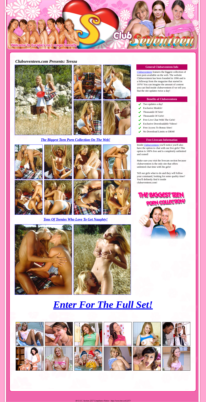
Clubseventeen (144, 71)
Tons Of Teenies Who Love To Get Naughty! (75, 219)
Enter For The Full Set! (103, 304)
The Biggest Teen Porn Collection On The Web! (75, 140)
